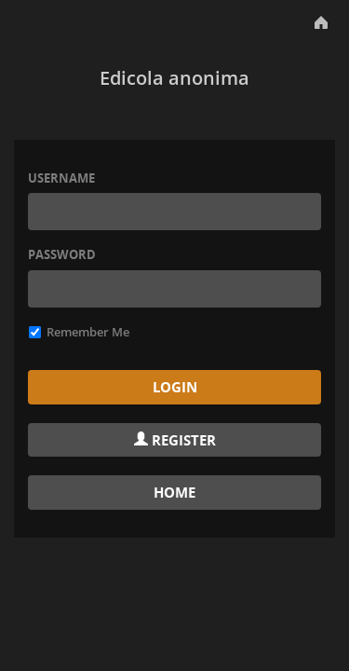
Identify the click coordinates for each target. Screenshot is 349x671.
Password (62, 254)
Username (61, 178)
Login (175, 386)
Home (174, 492)
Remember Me (79, 331)
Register (175, 440)
